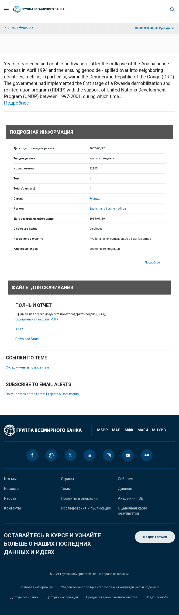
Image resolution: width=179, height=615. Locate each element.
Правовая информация (36, 587)
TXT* (19, 329)
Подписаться (155, 537)
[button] (172, 9)
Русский (164, 28)
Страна (18, 198)
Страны (67, 479)
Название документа (28, 238)
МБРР (102, 430)
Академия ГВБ (130, 498)
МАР (116, 430)
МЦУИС (159, 430)
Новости (11, 488)
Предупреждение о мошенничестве (111, 597)
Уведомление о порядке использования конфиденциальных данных (110, 587)
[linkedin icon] (89, 455)
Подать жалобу (157, 597)
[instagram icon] (108, 455)
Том (16, 178)
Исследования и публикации (86, 508)
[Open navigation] (6, 9)
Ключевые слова (26, 248)
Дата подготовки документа (34, 148)
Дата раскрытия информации (34, 218)
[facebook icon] (32, 455)
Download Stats (27, 339)
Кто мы (10, 479)
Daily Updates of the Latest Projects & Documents (42, 394)
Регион (19, 208)
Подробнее (16, 103)
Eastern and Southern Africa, (108, 208)
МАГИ (143, 430)
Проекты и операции (79, 498)
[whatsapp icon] (51, 455)
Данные (125, 488)
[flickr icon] (147, 455)
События (125, 479)
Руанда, (95, 198)
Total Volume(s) (24, 188)
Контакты (12, 508)
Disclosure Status (25, 228)
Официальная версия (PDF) (36, 319)
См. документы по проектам (27, 367)
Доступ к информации (62, 597)
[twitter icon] (70, 455)
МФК (129, 430)
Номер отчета (24, 168)
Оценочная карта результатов (132, 511)
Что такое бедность (18, 27)
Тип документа (24, 158)
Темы (66, 488)
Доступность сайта (24, 597)
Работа (10, 498)
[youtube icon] (128, 455)
